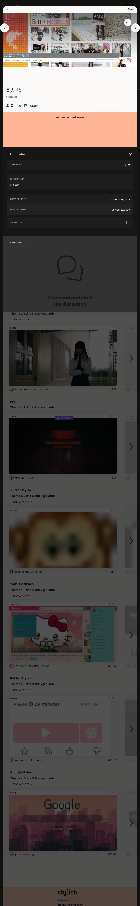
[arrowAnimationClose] (4, 27)
